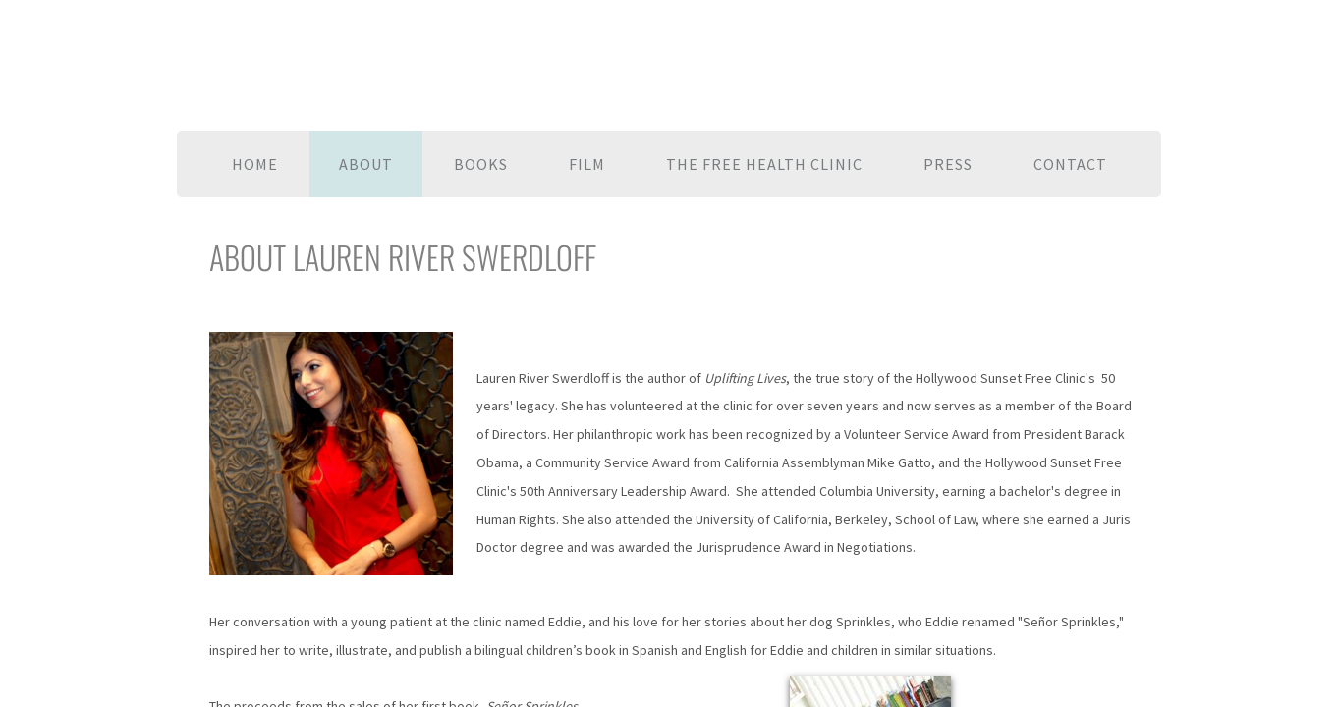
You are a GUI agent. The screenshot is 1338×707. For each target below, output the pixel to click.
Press (948, 164)
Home (255, 164)
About (366, 164)
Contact (1070, 164)
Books (481, 164)
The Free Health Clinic (764, 164)
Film (587, 164)
